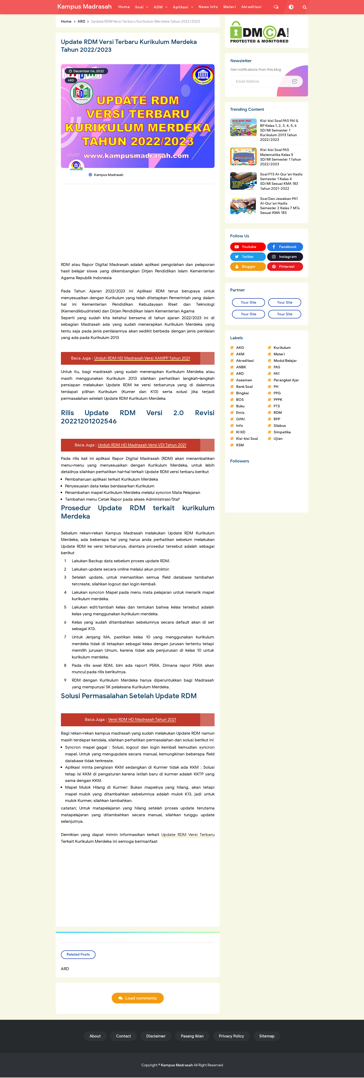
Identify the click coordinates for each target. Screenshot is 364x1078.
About (95, 1036)
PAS (277, 367)
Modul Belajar (285, 360)
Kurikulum (282, 347)
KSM (240, 445)
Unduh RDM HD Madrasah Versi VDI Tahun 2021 (142, 445)
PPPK (278, 399)
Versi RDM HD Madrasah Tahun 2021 (142, 720)
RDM (278, 412)
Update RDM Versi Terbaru (188, 835)
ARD (71, 80)
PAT (277, 373)
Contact (123, 1036)
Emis (240, 412)
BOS (240, 399)
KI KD (240, 432)
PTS (277, 406)
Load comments (141, 998)
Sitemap (266, 1036)
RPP (277, 419)
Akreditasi (245, 360)
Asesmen (244, 380)
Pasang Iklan (192, 1036)
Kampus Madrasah (177, 1065)
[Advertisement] (138, 225)
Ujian (278, 438)
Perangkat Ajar (286, 380)
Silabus (280, 425)
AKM (240, 354)
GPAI (240, 419)
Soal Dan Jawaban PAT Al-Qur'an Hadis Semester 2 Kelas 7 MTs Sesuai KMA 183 (280, 206)
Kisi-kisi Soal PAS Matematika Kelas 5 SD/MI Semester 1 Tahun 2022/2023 (280, 157)
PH (276, 386)
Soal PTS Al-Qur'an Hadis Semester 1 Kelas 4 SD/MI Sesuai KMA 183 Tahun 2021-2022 (281, 181)
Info (239, 425)
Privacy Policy (231, 1036)
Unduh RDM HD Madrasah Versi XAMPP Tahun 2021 (142, 358)
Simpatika (282, 432)
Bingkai (242, 393)
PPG (277, 393)
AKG (240, 347)
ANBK (241, 367)
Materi (279, 354)
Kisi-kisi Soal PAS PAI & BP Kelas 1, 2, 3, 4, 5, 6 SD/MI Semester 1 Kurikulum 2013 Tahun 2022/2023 (279, 130)
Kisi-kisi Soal (247, 438)
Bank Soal (244, 386)
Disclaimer (156, 1036)
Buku (240, 406)
